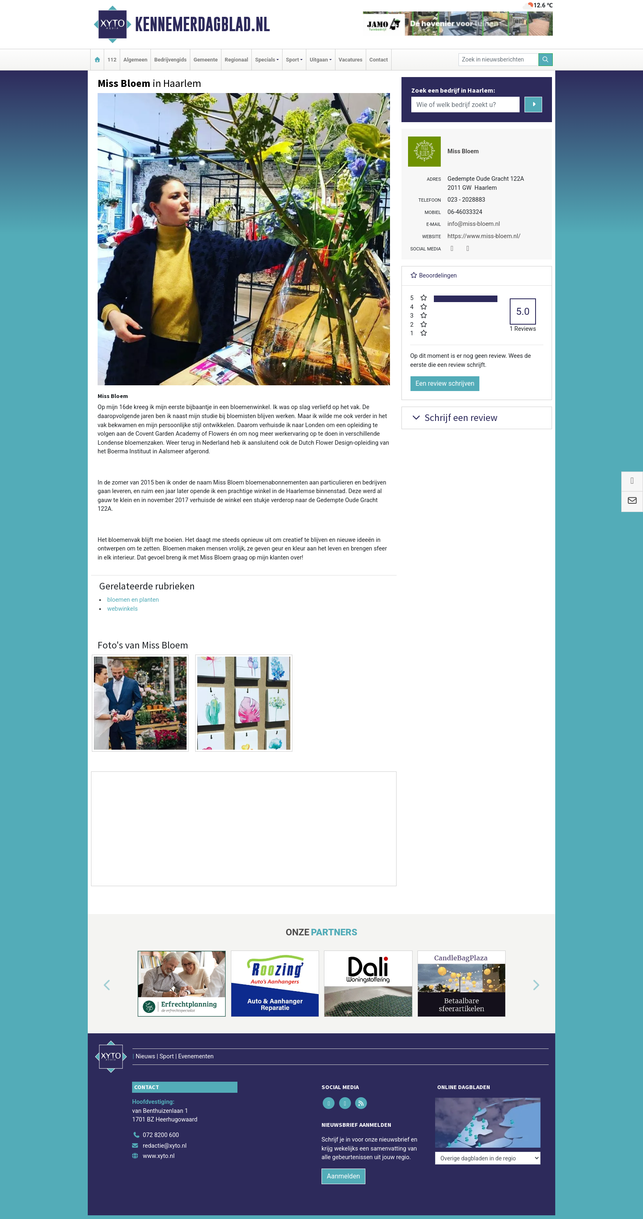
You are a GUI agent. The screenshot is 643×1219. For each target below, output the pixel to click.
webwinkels (122, 608)
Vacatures (351, 60)
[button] (97, 985)
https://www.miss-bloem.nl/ (483, 236)
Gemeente (206, 60)
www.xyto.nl (158, 1156)
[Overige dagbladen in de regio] (487, 1158)
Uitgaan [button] (319, 60)
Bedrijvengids (170, 60)
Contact (378, 60)
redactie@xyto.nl (165, 1145)
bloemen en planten (133, 599)
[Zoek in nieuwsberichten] (498, 59)
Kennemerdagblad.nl (202, 24)
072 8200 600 (161, 1135)
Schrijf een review (453, 417)
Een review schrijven (444, 383)
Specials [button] (265, 60)
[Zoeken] (545, 59)
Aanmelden (343, 1176)
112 (111, 60)
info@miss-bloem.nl (473, 224)
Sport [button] (292, 60)
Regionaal (236, 60)
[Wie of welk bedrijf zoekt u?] (465, 104)
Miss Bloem (463, 151)
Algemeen (135, 60)
